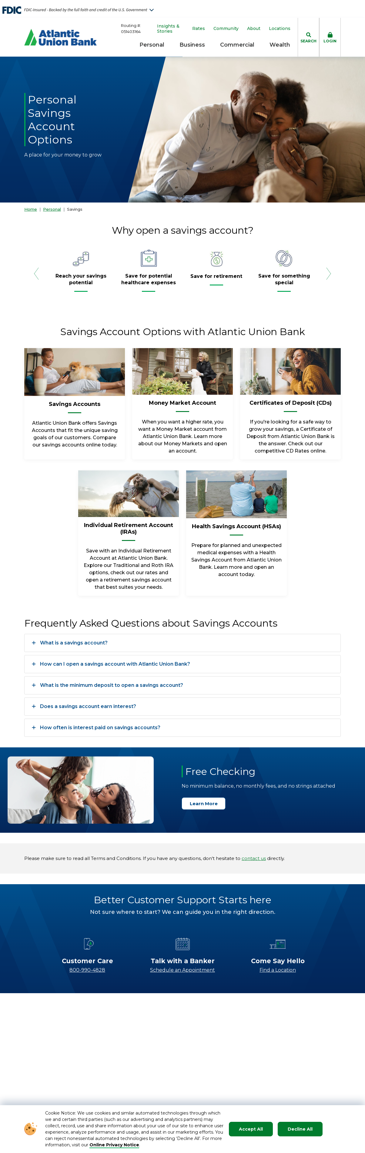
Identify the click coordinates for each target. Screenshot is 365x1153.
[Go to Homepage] (60, 37)
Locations (279, 28)
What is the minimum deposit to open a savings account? (107, 685)
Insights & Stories (168, 29)
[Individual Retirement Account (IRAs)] (128, 531)
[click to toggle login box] (330, 37)
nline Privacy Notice (116, 1145)
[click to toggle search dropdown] (308, 37)
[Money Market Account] (182, 405)
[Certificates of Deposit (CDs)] (290, 405)
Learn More (206, 803)
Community (226, 28)
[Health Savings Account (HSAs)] (236, 529)
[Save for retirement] (216, 279)
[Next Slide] (328, 274)
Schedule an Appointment (182, 970)
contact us (254, 858)
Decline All (300, 1129)
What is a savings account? (70, 643)
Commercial (237, 44)
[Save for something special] (284, 282)
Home (30, 209)
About (253, 28)
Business (192, 44)
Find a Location (278, 970)
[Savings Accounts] (74, 406)
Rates (198, 28)
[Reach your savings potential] (81, 282)
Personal (151, 44)
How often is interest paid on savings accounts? (96, 728)
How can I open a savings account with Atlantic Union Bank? (111, 664)
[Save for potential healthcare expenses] (149, 282)
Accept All (251, 1129)
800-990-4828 (87, 970)
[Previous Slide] (36, 274)
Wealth (280, 44)
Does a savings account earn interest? (84, 706)
